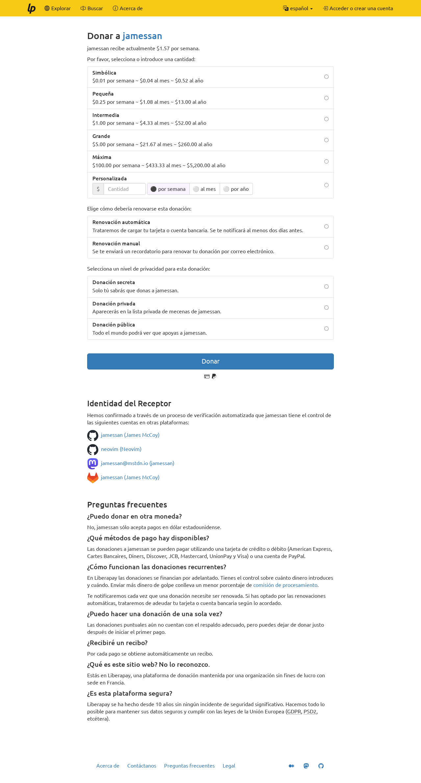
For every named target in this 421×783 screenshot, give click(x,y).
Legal (229, 766)
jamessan (142, 36)
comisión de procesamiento (285, 585)
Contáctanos (141, 766)
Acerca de (107, 766)
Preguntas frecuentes (189, 766)
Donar (211, 361)
